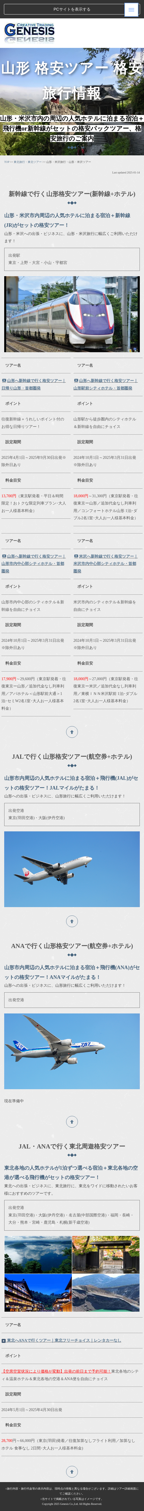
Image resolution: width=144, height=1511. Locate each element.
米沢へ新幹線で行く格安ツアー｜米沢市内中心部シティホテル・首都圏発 (105, 563)
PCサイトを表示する (72, 9)
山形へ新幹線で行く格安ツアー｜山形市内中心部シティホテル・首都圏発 (33, 563)
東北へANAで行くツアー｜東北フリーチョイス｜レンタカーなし (61, 1340)
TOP (6, 161)
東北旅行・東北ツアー (28, 161)
